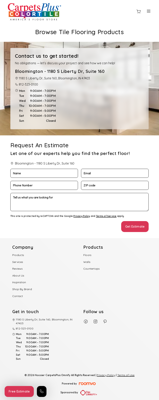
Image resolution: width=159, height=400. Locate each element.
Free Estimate (19, 391)
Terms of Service (106, 216)
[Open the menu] (149, 11)
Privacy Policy (81, 216)
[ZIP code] (115, 185)
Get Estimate (135, 226)
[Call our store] (41, 391)
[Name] (44, 173)
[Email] (115, 173)
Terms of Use (126, 375)
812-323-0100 (28, 84)
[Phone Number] (44, 185)
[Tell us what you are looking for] (79, 202)
